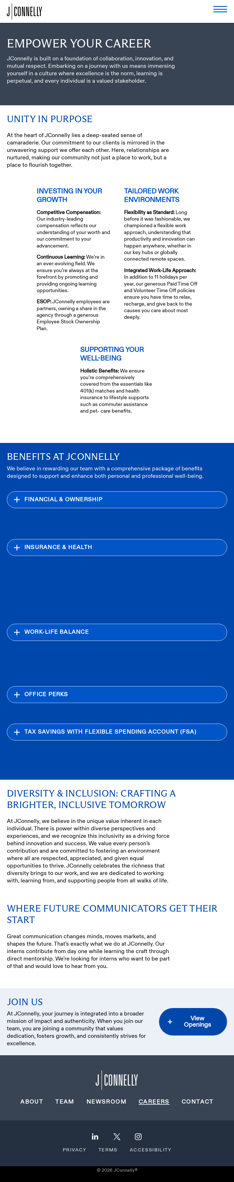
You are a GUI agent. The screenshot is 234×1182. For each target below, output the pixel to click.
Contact (198, 1101)
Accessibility (150, 1150)
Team (64, 1101)
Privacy (74, 1150)
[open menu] (220, 9)
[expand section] (117, 499)
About (31, 1101)
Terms (108, 1150)
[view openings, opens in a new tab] (193, 1022)
